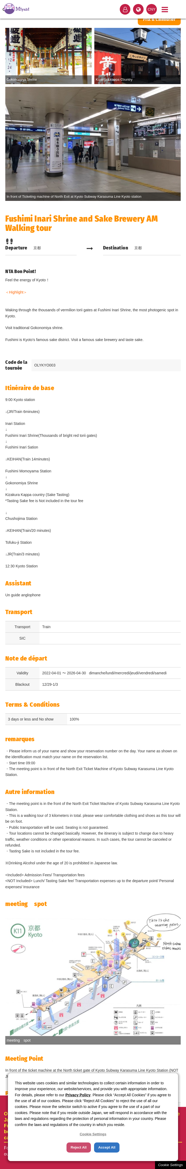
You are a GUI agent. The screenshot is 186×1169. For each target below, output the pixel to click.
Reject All (79, 1147)
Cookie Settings (170, 1165)
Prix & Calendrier (159, 19)
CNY (152, 9)
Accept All (107, 1147)
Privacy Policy (78, 1095)
